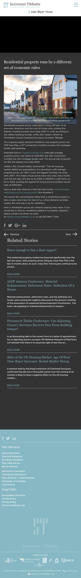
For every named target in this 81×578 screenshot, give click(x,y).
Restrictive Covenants (13, 471)
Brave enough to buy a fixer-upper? (32, 250)
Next (68, 234)
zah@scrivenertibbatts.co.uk (20, 217)
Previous (14, 234)
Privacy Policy (9, 502)
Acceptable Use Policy (13, 495)
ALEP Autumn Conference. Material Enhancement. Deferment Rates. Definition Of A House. (40, 285)
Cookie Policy (9, 498)
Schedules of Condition (14, 481)
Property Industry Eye (33, 152)
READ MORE (13, 274)
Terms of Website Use (13, 505)
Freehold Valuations (12, 456)
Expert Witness (10, 466)
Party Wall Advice (11, 463)
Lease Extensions (11, 453)
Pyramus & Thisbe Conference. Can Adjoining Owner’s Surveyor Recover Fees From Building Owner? (39, 325)
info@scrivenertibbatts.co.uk (41, 574)
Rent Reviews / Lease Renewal (18, 478)
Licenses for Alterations (14, 474)
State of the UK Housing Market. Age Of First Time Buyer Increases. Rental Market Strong (38, 359)
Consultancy (8, 484)
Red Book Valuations (12, 460)
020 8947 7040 (70, 571)
